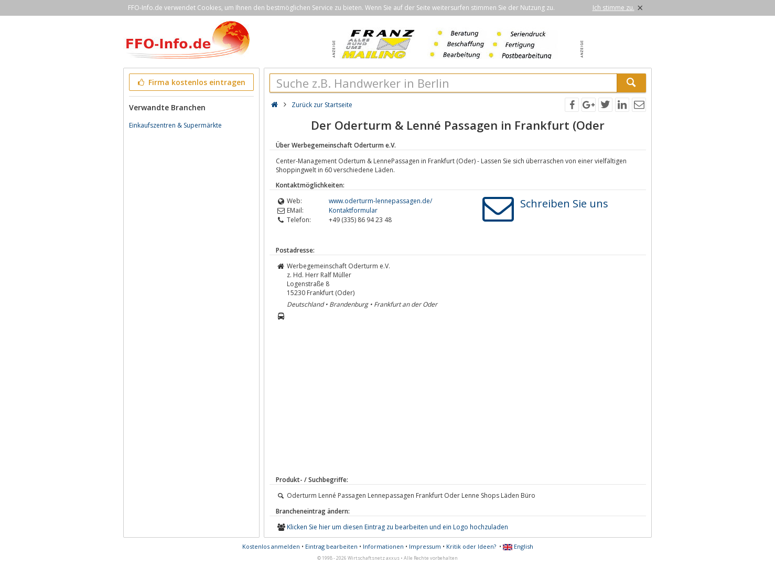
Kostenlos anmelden (271, 546)
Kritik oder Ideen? (471, 546)
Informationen (383, 546)
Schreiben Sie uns (564, 203)
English (518, 546)
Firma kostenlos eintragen (190, 82)
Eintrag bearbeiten (331, 546)
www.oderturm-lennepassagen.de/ (380, 200)
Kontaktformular (353, 210)
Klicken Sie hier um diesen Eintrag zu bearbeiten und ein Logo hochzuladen (397, 526)
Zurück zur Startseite (322, 104)
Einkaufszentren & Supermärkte (175, 125)
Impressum (425, 546)
